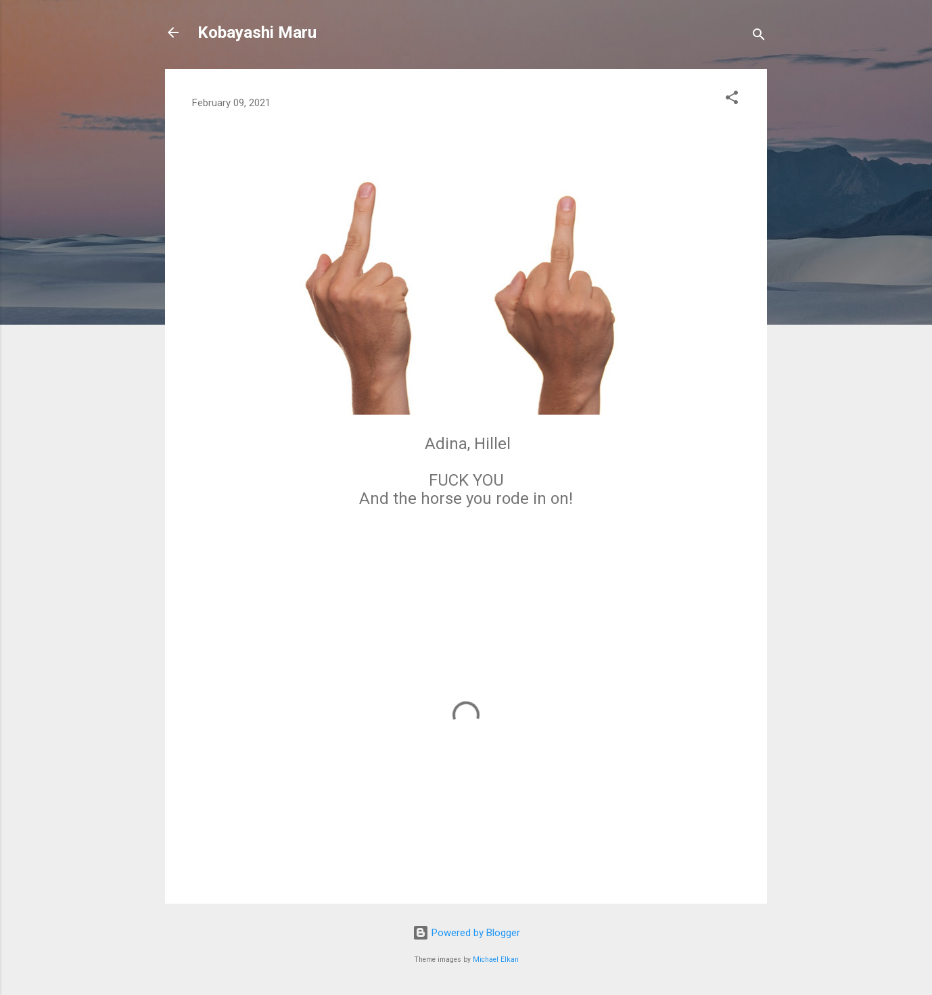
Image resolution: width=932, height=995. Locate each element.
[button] (732, 99)
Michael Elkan (496, 959)
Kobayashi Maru (257, 32)
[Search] (759, 36)
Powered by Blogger (466, 933)
